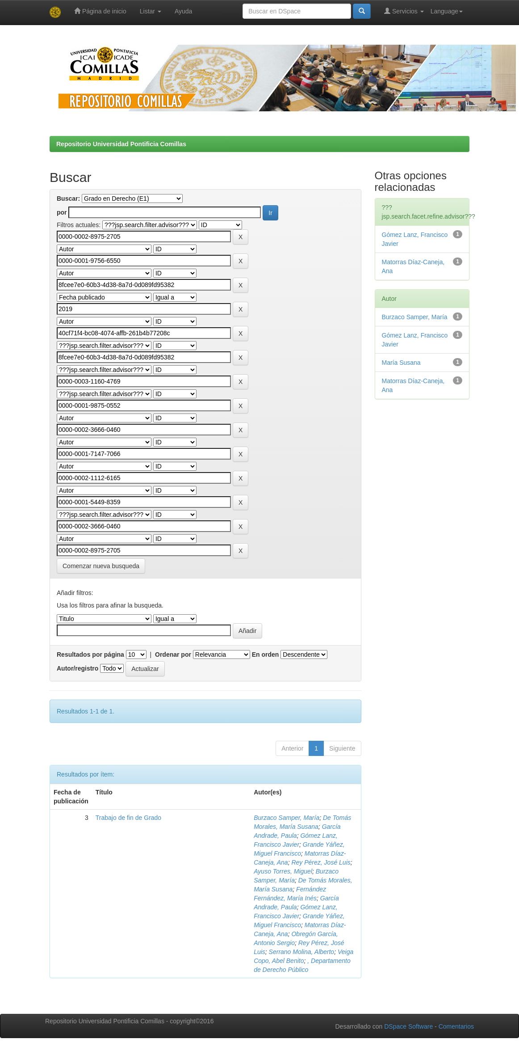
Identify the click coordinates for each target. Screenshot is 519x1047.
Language (447, 11)
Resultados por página (90, 654)
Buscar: (68, 198)
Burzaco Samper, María (286, 817)
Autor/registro (77, 668)
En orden (265, 654)
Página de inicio (100, 11)
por (62, 212)
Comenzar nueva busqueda (101, 566)
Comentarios (456, 1026)
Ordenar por (173, 654)
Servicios (404, 11)
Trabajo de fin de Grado (128, 817)
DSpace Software (408, 1026)
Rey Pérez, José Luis (320, 862)
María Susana (401, 362)
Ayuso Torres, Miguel (283, 871)
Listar (150, 11)
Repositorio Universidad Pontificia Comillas (121, 144)
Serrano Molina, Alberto (302, 951)
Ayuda (183, 11)
